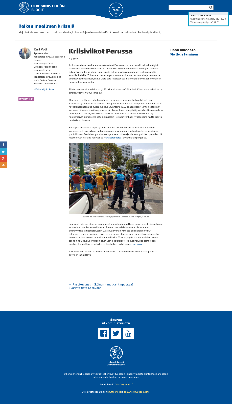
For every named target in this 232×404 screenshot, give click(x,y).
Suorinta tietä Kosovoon (87, 288)
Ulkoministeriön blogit (48, 8)
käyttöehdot (114, 391)
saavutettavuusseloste (137, 391)
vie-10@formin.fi (124, 384)
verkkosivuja (136, 244)
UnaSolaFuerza (113, 137)
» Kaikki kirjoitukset (44, 89)
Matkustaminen (26, 99)
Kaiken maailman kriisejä (46, 26)
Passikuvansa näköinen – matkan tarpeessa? (101, 284)
